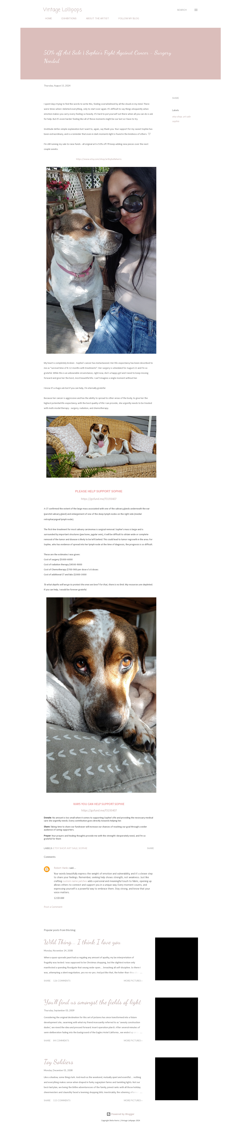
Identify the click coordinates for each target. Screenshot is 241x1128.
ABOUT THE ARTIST (95, 18)
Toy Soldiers (58, 1062)
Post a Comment (53, 907)
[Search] (182, 9)
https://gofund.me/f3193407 (99, 810)
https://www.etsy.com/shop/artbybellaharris (99, 159)
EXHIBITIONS (67, 18)
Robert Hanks (61, 868)
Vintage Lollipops (62, 10)
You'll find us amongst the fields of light (92, 1002)
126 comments (61, 980)
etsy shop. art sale (181, 116)
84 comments (61, 1040)
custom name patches (75, 881)
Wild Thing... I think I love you (82, 942)
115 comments (61, 1100)
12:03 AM (59, 898)
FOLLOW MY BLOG (126, 18)
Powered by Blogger (120, 1114)
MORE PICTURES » (133, 980)
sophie (175, 121)
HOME (46, 18)
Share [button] (175, 98)
